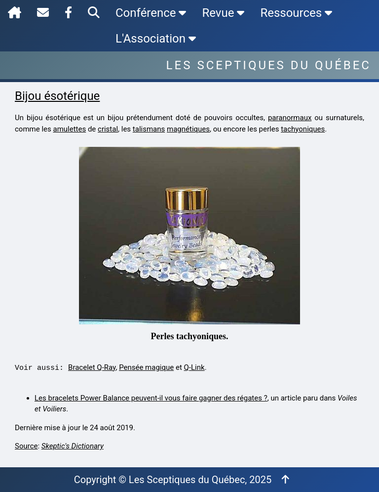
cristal (108, 129)
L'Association (155, 38)
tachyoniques (303, 129)
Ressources (296, 13)
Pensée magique (146, 367)
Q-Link (194, 367)
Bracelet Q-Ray (91, 367)
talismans (149, 129)
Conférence (150, 13)
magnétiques (188, 129)
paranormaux (289, 117)
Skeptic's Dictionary (72, 446)
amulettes (69, 129)
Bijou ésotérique (57, 96)
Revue (223, 13)
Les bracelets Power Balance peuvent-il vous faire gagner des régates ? (151, 398)
